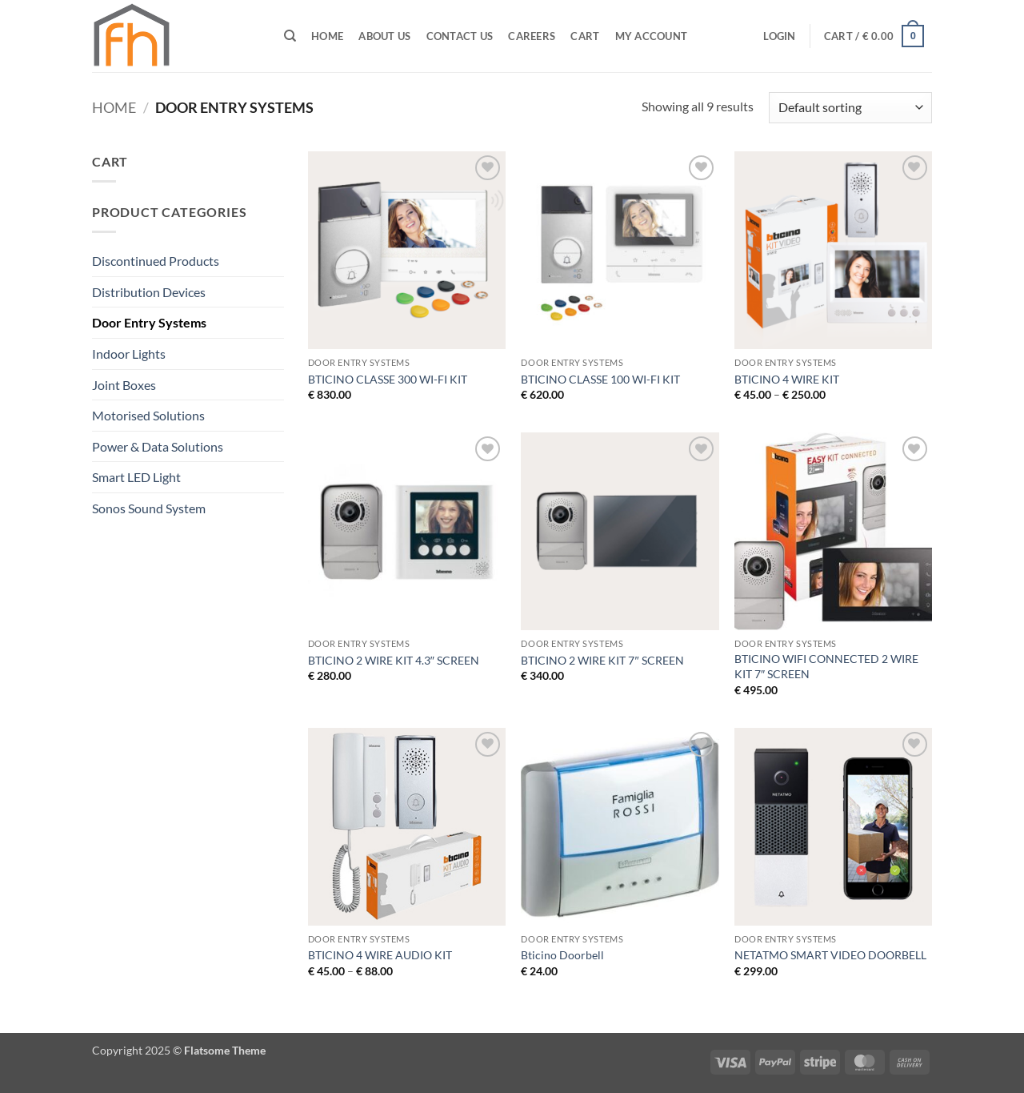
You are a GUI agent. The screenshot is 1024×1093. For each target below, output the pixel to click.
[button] (779, 36)
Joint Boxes (124, 384)
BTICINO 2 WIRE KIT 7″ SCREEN (602, 660)
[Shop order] (850, 107)
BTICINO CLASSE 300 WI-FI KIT (387, 379)
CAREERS (531, 36)
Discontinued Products (155, 260)
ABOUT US (384, 36)
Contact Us (460, 36)
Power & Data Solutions (157, 446)
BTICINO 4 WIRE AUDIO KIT (380, 955)
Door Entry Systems (149, 322)
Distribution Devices (149, 291)
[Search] (290, 36)
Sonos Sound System (149, 508)
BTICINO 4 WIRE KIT (786, 379)
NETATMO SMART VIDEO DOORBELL (830, 955)
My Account (651, 36)
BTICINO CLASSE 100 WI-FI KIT (600, 379)
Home (327, 36)
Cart (584, 36)
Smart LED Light (136, 476)
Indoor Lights (129, 353)
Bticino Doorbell (562, 955)
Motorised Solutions (148, 415)
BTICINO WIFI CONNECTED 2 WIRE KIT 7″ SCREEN (826, 666)
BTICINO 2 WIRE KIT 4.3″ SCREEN (393, 660)
